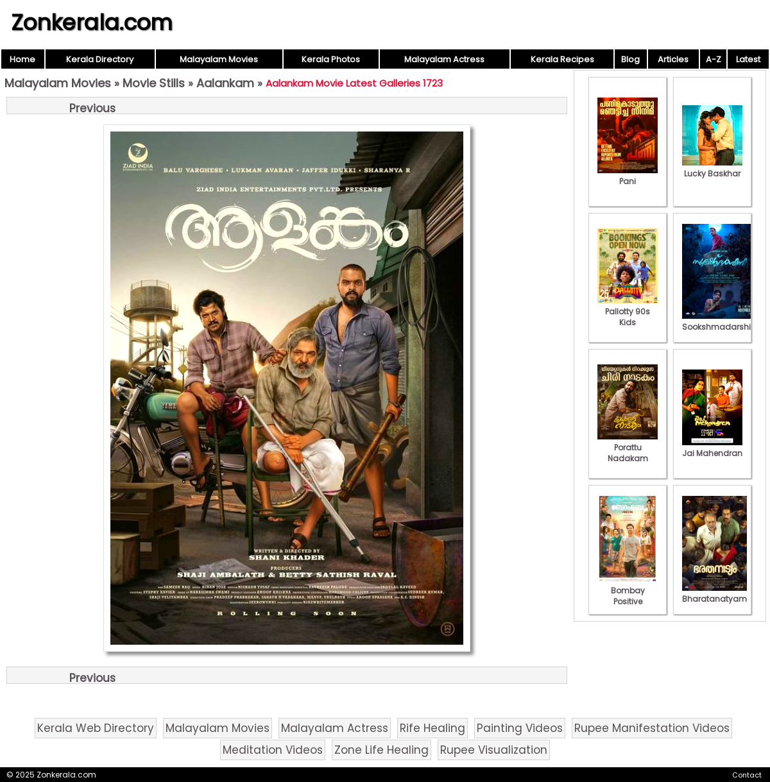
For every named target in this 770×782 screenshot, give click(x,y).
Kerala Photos (331, 59)
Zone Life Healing (381, 750)
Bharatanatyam (714, 593)
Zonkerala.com (92, 22)
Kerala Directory (99, 59)
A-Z (713, 59)
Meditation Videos (273, 750)
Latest (748, 59)
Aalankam (225, 83)
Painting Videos (520, 728)
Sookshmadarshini (720, 321)
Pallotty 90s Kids (627, 311)
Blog (630, 59)
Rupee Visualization (493, 750)
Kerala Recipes (562, 59)
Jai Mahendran (712, 448)
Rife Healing (432, 728)
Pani (627, 176)
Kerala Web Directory (95, 728)
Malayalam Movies (219, 59)
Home (22, 59)
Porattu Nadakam (627, 447)
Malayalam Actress (444, 59)
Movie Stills (154, 83)
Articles (673, 59)
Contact (747, 775)
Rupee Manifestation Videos (652, 728)
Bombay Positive (627, 590)
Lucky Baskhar (712, 168)
